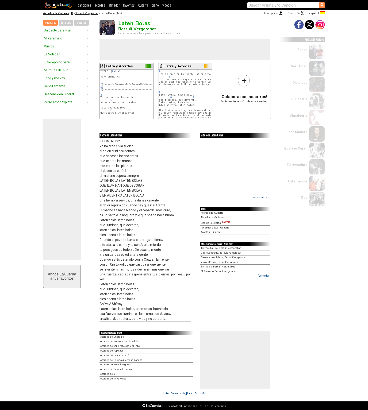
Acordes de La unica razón (115, 355)
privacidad (190, 405)
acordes (100, 5)
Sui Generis (298, 99)
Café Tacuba (297, 181)
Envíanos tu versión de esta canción (244, 88)
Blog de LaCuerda (215, 222)
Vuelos (49, 46)
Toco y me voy (54, 78)
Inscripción (271, 13)
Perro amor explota (58, 102)
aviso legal (175, 405)
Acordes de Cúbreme (112, 336)
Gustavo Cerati (295, 148)
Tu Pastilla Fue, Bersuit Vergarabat (221, 248)
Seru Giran (299, 66)
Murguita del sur (56, 70)
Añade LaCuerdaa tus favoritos (62, 276)
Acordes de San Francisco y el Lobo (120, 346)
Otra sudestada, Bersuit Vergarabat (221, 252)
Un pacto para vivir (57, 30)
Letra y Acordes (119, 66)
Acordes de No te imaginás (115, 364)
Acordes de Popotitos (111, 350)
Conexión (294, 13)
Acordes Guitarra (210, 232)
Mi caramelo (53, 38)
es (201, 405)
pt (212, 405)
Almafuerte (298, 115)
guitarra (143, 5)
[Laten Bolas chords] (174, 393)
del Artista (66, 23)
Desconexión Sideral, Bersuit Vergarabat (223, 257)
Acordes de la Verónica (113, 378)
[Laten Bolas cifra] (196, 393)
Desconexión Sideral (59, 94)
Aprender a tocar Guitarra (215, 227)
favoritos (128, 5)
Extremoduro (297, 165)
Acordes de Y (107, 373)
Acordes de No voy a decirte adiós (119, 341)
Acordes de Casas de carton (116, 369)
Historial (81, 23)
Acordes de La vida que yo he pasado (121, 360)
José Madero (297, 132)
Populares (50, 23)
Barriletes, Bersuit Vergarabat (218, 266)
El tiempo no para (57, 62)
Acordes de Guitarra (56, 13)
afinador (113, 5)
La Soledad (52, 54)
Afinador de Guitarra (212, 217)
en (206, 405)
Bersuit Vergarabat (86, 13)
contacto (220, 405)
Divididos (299, 83)
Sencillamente (54, 86)
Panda (302, 50)
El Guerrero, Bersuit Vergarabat (218, 271)
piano (155, 5)
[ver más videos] (261, 197)
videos (166, 5)
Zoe (304, 198)
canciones (84, 5)
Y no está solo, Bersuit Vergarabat (220, 262)
